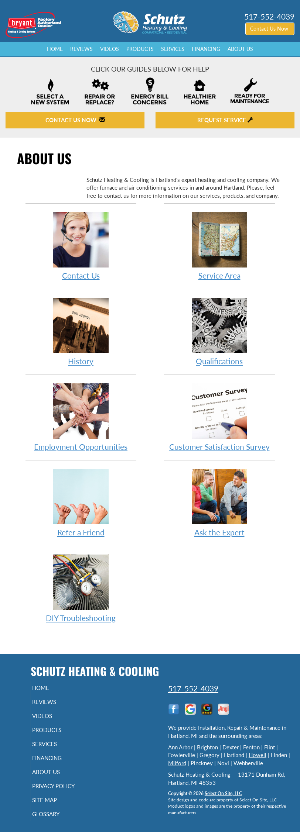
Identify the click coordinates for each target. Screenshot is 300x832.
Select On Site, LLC (223, 793)
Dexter (230, 747)
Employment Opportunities (80, 416)
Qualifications (219, 331)
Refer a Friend (80, 502)
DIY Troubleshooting (80, 587)
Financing (206, 49)
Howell (257, 755)
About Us (240, 49)
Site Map (54, 800)
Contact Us (80, 245)
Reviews (81, 49)
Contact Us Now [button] (270, 28)
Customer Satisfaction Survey (219, 416)
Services (172, 49)
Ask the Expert (219, 502)
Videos (109, 49)
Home (55, 49)
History (80, 331)
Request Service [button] (225, 120)
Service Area (219, 245)
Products (140, 49)
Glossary (55, 814)
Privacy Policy (63, 786)
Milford (177, 763)
